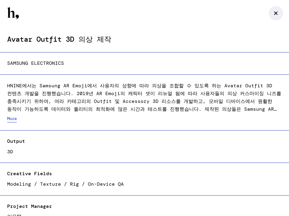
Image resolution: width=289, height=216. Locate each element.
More (12, 118)
